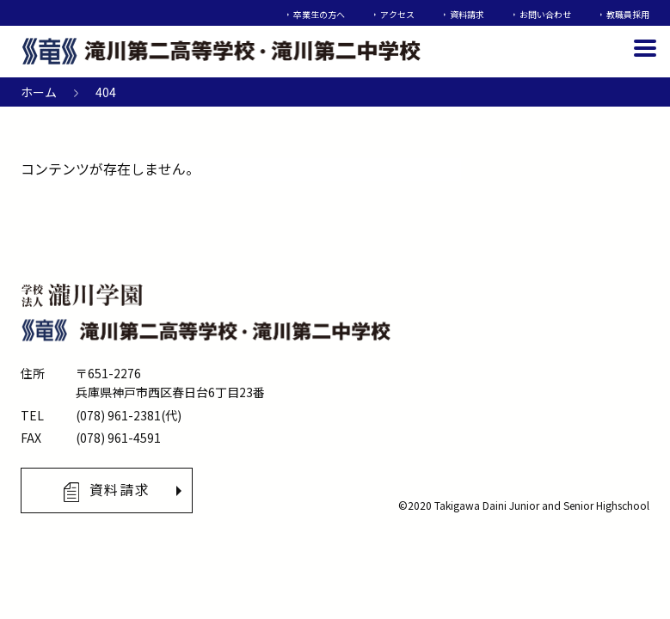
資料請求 (467, 14)
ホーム (39, 92)
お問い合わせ (545, 14)
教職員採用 (627, 14)
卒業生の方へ (319, 14)
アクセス (397, 14)
